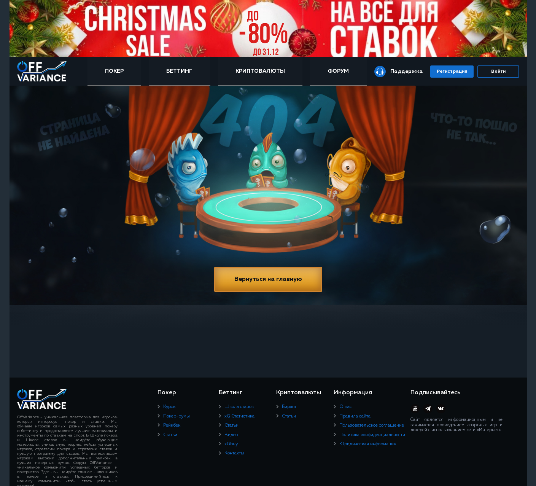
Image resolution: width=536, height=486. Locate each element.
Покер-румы (176, 416)
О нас (345, 407)
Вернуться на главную (268, 279)
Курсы (170, 407)
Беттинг (179, 71)
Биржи (289, 407)
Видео (231, 435)
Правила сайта (355, 416)
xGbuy (231, 444)
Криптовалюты (260, 71)
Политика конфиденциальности (372, 435)
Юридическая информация (367, 444)
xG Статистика (239, 416)
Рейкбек (171, 425)
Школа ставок (239, 407)
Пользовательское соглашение (371, 425)
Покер (114, 71)
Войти (498, 71)
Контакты (234, 453)
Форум (338, 71)
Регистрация (452, 71)
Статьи (170, 435)
